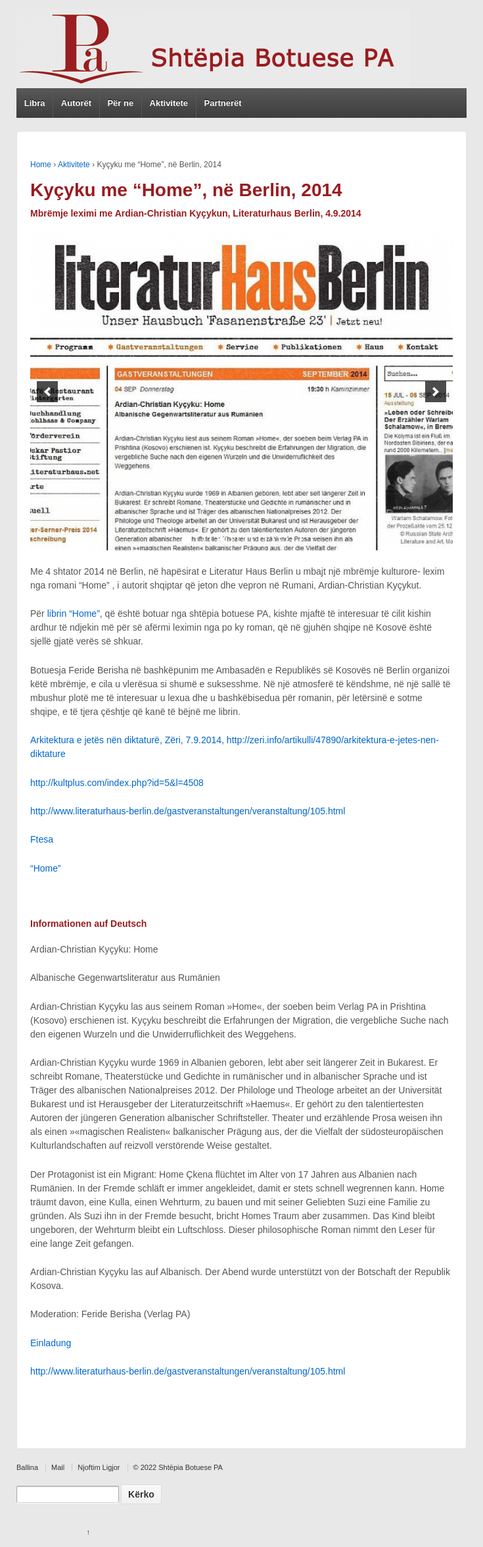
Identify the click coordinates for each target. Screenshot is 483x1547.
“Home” (45, 868)
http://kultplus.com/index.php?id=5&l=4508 (117, 782)
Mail (57, 1467)
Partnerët (222, 103)
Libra (34, 103)
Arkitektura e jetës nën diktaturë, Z (100, 740)
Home (40, 164)
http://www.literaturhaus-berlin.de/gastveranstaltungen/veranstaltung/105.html (187, 811)
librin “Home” (73, 613)
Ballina (27, 1467)
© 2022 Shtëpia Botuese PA (178, 1467)
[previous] (47, 391)
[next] (435, 391)
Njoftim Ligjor (99, 1467)
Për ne (120, 103)
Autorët (76, 103)
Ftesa (41, 839)
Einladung (50, 1343)
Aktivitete (169, 103)
